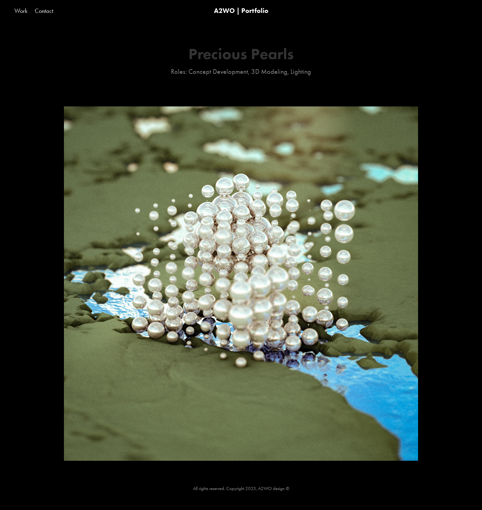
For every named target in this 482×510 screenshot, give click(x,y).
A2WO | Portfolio (241, 10)
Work (20, 10)
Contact (44, 10)
